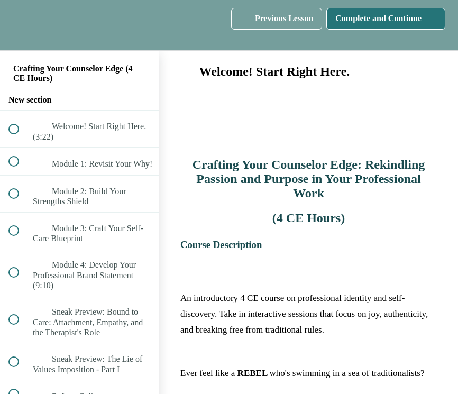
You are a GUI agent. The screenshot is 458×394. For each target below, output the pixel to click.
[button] (19, 25)
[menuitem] (79, 25)
